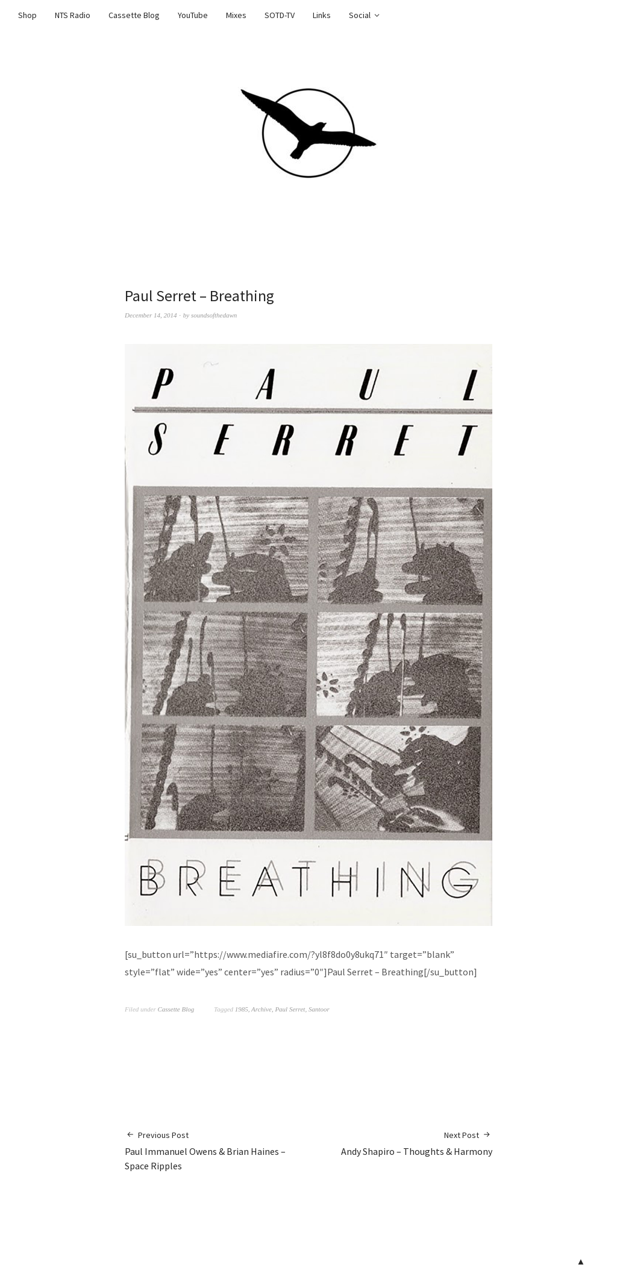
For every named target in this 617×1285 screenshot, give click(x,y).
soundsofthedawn (214, 315)
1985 (241, 1009)
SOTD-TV (280, 15)
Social (360, 15)
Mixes (236, 15)
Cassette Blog (134, 15)
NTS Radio (72, 15)
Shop (27, 15)
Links (322, 15)
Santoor (319, 1009)
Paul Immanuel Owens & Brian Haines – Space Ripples (216, 1150)
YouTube (193, 15)
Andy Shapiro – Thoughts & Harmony (416, 1143)
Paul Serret (290, 1009)
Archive (261, 1009)
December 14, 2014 (151, 315)
